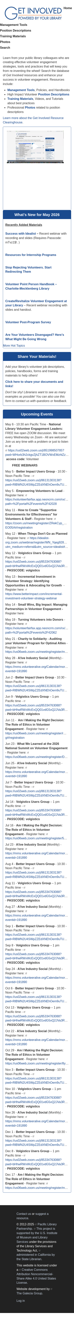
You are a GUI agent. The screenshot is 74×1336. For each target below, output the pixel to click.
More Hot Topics (14, 345)
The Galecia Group (29, 1293)
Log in (21, 1300)
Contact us (24, 1213)
